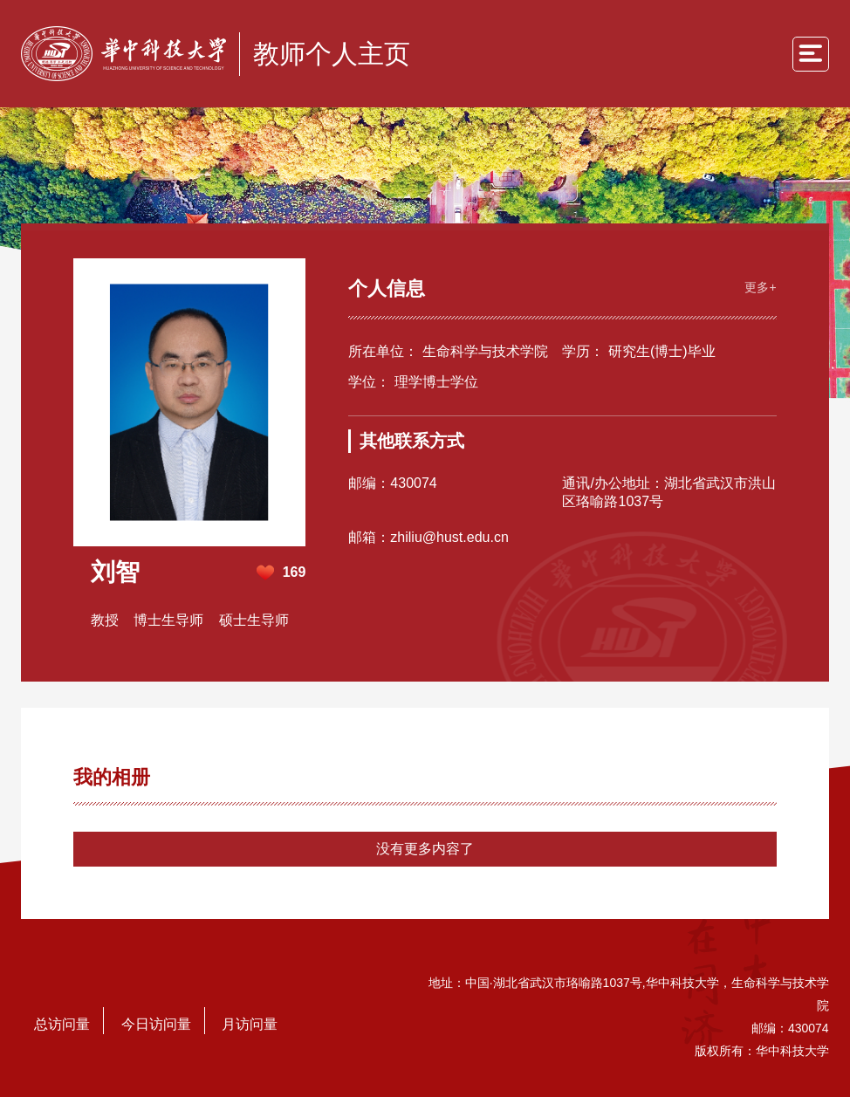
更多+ (760, 287)
